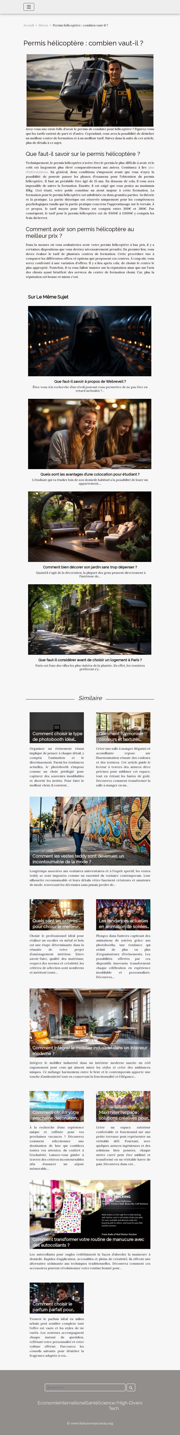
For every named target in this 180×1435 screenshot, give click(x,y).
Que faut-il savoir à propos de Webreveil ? (90, 381)
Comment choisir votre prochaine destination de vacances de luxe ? (55, 1118)
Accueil (29, 25)
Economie (48, 1403)
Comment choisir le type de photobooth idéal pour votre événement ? (57, 739)
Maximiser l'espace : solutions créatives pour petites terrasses (123, 1118)
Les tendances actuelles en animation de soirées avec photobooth (123, 926)
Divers (43, 25)
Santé (92, 1403)
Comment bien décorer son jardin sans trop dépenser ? (90, 567)
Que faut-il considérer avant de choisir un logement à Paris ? (90, 660)
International (72, 1403)
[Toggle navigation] (29, 7)
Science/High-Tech (114, 1405)
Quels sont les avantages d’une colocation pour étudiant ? (90, 474)
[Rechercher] (85, 1387)
